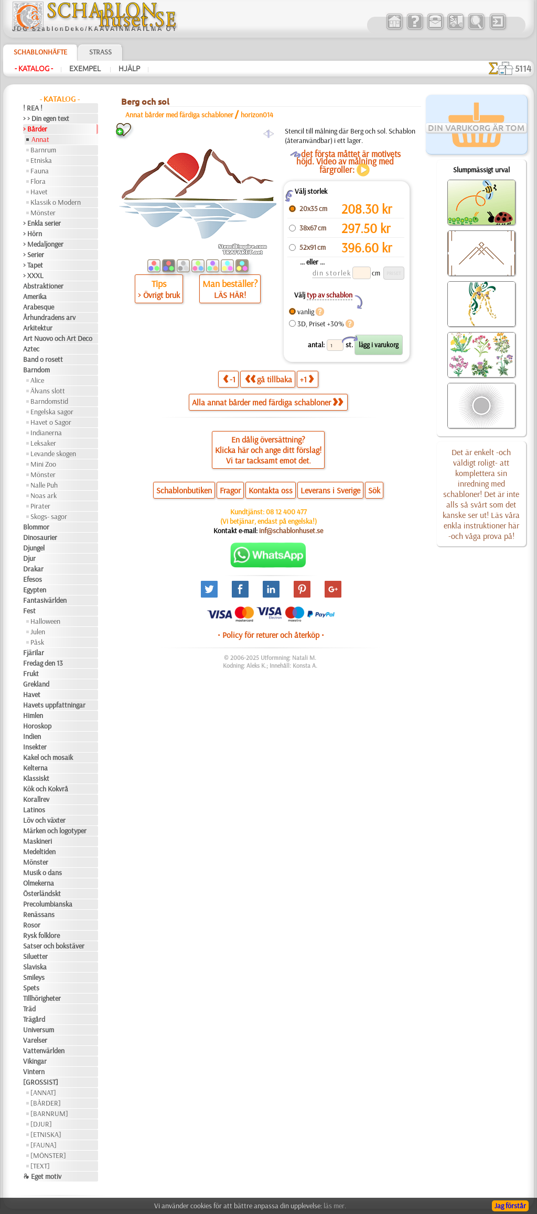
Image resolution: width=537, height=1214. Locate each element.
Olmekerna (38, 883)
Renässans (39, 914)
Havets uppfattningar (54, 705)
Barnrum (43, 149)
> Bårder (35, 129)
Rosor (31, 925)
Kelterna (35, 767)
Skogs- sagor (48, 516)
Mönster (43, 212)
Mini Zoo (43, 464)
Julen (37, 631)
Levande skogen (53, 453)
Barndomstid (49, 401)
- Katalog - (34, 68)
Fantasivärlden (45, 600)
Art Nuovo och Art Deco (57, 338)
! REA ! (32, 108)
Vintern (34, 1071)
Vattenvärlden (44, 1050)
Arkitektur (37, 328)
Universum (38, 1029)
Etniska (41, 160)
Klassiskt (36, 778)
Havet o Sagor (50, 422)
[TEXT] (40, 1166)
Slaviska (35, 967)
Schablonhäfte (40, 52)
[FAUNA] (43, 1145)
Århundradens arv (49, 317)
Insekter (35, 747)
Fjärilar (33, 652)
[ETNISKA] (45, 1134)
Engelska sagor (51, 411)
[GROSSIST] (40, 1082)
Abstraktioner (43, 286)
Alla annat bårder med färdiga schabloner (267, 402)
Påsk (37, 642)
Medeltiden (39, 851)
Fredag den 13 (43, 663)
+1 (307, 379)
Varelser (35, 1040)
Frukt (31, 673)
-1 (229, 379)
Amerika (35, 296)
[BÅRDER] (45, 1103)
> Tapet (33, 265)
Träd (29, 1008)
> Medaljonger (43, 244)
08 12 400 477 (286, 511)
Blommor (36, 527)
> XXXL (33, 275)
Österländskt (42, 893)
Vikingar (35, 1061)
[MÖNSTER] (48, 1155)
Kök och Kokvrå (45, 788)
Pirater (40, 506)
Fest (29, 610)
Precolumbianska (47, 904)
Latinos (34, 809)
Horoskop (37, 726)
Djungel (34, 548)
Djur (29, 558)
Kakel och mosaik (48, 757)
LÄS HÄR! (230, 295)
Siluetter (35, 956)
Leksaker (43, 443)
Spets (31, 987)
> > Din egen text (46, 118)
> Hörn (32, 233)
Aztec (31, 349)
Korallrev (36, 799)
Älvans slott (47, 390)
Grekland (36, 684)
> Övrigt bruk (159, 295)
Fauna (39, 170)
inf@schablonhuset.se (291, 530)
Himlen (33, 715)
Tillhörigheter (42, 998)
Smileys (34, 977)
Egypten (34, 589)
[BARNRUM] (49, 1113)
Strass (100, 52)
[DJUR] (41, 1124)
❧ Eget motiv (42, 1176)
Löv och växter (44, 820)
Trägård (34, 1019)
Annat (40, 139)
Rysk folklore (41, 935)
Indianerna (46, 432)
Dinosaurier (40, 537)
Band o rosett (43, 359)
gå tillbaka (268, 379)
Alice (37, 380)
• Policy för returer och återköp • (271, 635)
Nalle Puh (44, 485)
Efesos (32, 579)
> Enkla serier (42, 223)
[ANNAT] (43, 1092)
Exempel (85, 68)
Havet (39, 191)
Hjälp (129, 68)
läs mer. (335, 1205)
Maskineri (37, 841)
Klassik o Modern (55, 202)
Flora (38, 181)
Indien (32, 736)
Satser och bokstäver (53, 946)
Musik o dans (42, 872)
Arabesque (38, 307)
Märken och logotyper (55, 830)
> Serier (33, 254)
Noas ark (43, 495)
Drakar (33, 568)
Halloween (45, 621)
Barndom (36, 369)
